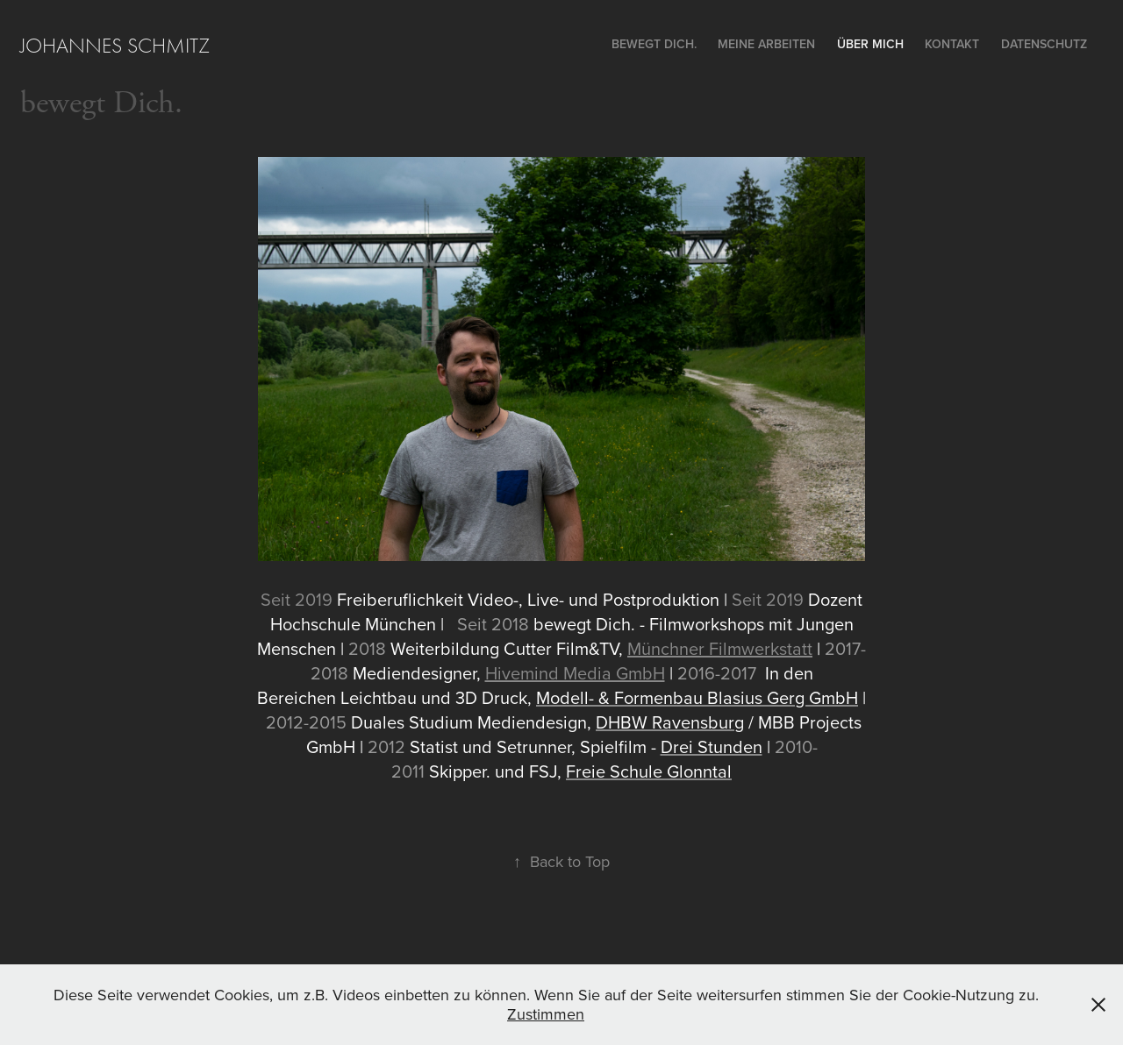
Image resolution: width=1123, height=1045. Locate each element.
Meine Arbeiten (766, 44)
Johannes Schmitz (115, 45)
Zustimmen (545, 1014)
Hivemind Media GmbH (575, 673)
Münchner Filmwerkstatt (719, 648)
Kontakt (952, 44)
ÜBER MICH (870, 44)
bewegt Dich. (101, 103)
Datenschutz (1044, 44)
